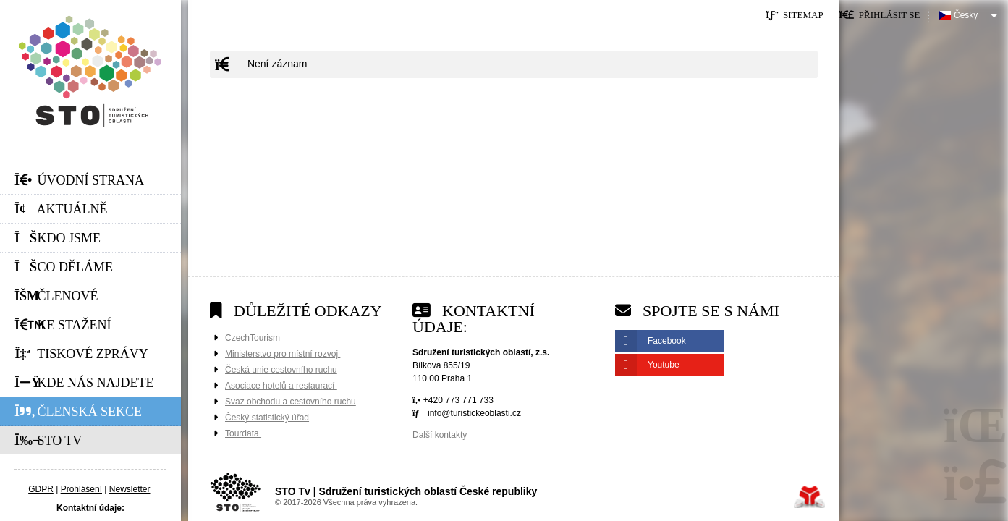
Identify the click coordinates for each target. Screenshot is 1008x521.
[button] (879, 14)
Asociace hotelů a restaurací (281, 386)
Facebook (667, 341)
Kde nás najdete (84, 383)
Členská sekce (78, 411)
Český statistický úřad (267, 417)
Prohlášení (81, 489)
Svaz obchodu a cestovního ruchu (290, 402)
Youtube (663, 365)
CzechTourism (252, 338)
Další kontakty (439, 435)
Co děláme (63, 267)
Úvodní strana (90, 71)
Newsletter (130, 489)
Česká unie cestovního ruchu (281, 370)
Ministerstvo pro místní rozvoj (282, 354)
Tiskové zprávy (81, 354)
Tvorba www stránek (809, 497)
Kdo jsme (57, 238)
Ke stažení (62, 325)
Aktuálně (61, 209)
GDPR (41, 489)
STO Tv (48, 440)
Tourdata (243, 433)
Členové (56, 296)
